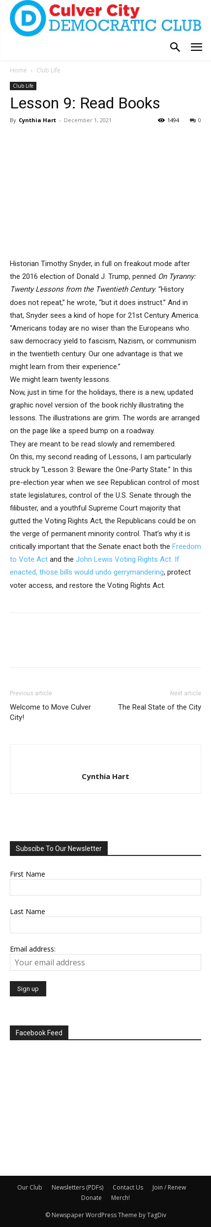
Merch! (120, 1197)
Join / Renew (169, 1187)
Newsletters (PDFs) (77, 1187)
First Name (27, 874)
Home (18, 70)
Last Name (27, 911)
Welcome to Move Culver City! (50, 712)
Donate (91, 1197)
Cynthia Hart (37, 120)
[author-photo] (106, 760)
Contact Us (128, 1187)
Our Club (29, 1187)
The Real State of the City (159, 707)
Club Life (48, 70)
